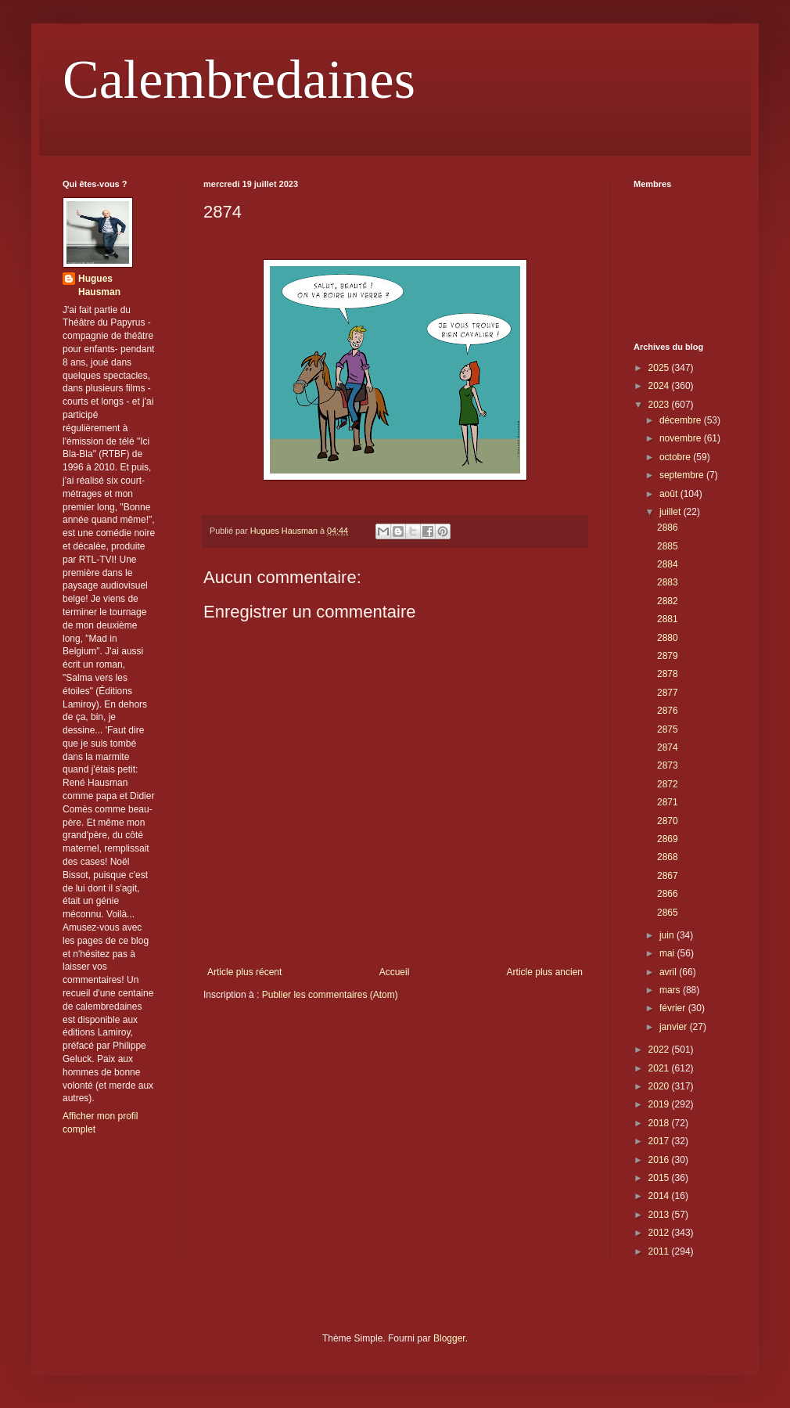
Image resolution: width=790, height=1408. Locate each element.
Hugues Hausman (99, 285)
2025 (660, 367)
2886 (667, 527)
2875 (667, 729)
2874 (667, 747)
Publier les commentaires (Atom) (330, 994)
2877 (667, 692)
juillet (671, 511)
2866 (667, 893)
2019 (660, 1104)
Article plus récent (244, 972)
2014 (660, 1195)
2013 (660, 1214)
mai (668, 953)
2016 (660, 1159)
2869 (667, 839)
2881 (667, 619)
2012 (660, 1232)
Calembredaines (239, 79)
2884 (667, 564)
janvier (674, 1026)
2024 (660, 385)
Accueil (394, 972)
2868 (667, 857)
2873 (667, 765)
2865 (667, 912)
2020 (660, 1086)
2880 (667, 637)
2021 (660, 1068)
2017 (660, 1141)
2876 (667, 710)
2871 (667, 802)
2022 (660, 1049)
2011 (660, 1251)
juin (668, 935)
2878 (667, 673)
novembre (681, 438)
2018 (660, 1123)
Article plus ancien (545, 972)
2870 (667, 821)
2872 (667, 784)
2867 (667, 875)
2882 (667, 601)
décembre (681, 420)
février (673, 1008)
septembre (682, 475)
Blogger (449, 1338)
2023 (660, 404)
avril (669, 972)
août (669, 493)
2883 (667, 582)
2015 (660, 1177)
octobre (676, 457)
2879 (667, 655)
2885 (667, 546)
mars (671, 990)
